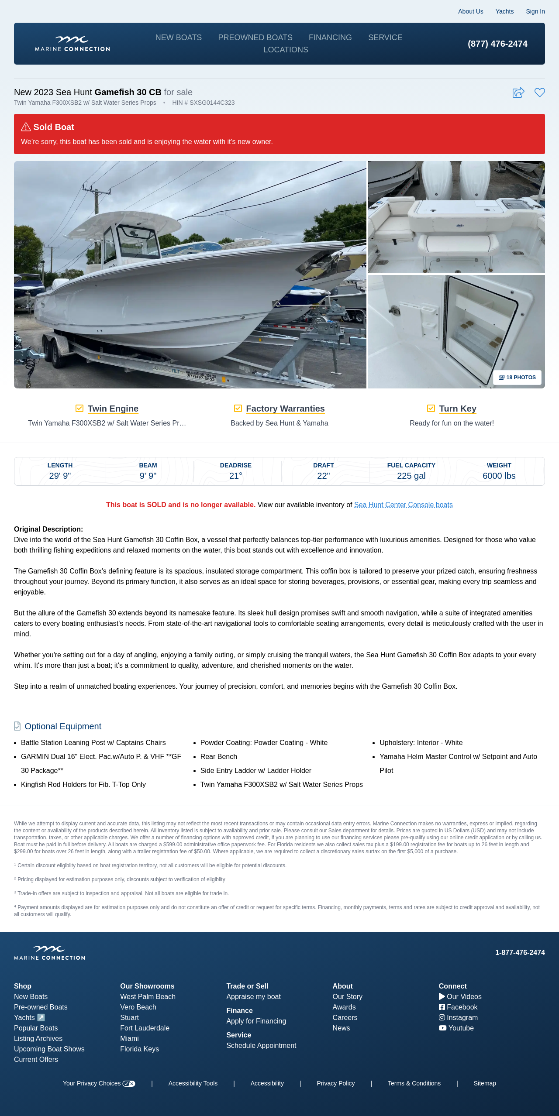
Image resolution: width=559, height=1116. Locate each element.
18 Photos (517, 377)
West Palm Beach (148, 996)
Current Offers (36, 1059)
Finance (239, 1010)
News (341, 1028)
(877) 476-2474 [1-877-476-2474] (498, 43)
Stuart (129, 1017)
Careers (345, 1017)
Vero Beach (138, 1007)
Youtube (456, 1028)
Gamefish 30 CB (128, 92)
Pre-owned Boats (41, 1007)
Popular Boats (36, 1028)
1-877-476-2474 (520, 952)
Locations (285, 49)
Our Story (347, 996)
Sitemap (485, 1083)
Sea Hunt (74, 92)
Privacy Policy (336, 1083)
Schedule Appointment (261, 1045)
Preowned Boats (255, 37)
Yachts (505, 11)
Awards (344, 1007)
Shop (22, 986)
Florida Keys (139, 1049)
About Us (470, 11)
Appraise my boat (253, 996)
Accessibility (267, 1083)
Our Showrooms (147, 986)
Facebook (458, 1007)
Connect (453, 986)
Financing (330, 37)
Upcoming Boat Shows (49, 1049)
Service (385, 37)
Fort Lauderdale (144, 1028)
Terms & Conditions (414, 1083)
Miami (129, 1038)
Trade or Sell (247, 986)
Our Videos (460, 996)
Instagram (458, 1017)
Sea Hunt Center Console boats (403, 504)
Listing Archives (38, 1038)
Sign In (535, 11)
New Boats (178, 37)
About (343, 986)
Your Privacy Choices (99, 1083)
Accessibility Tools (193, 1083)
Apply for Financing (256, 1021)
